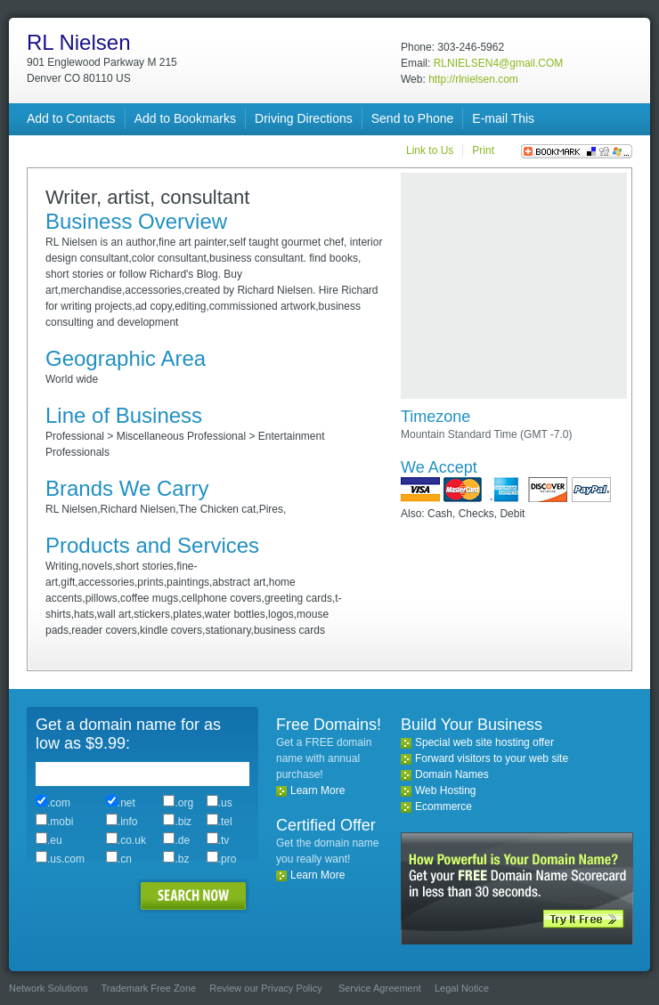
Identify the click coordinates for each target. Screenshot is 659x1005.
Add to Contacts (71, 118)
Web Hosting (445, 790)
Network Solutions (48, 988)
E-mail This (503, 118)
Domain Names (452, 774)
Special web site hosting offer (484, 742)
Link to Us (429, 150)
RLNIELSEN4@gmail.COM (499, 63)
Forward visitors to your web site (491, 758)
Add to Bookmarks (185, 118)
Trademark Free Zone (149, 988)
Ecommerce (443, 806)
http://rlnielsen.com (473, 79)
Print (483, 150)
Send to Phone (412, 118)
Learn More (317, 790)
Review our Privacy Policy (265, 988)
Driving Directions (304, 118)
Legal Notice (462, 988)
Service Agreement (379, 988)
